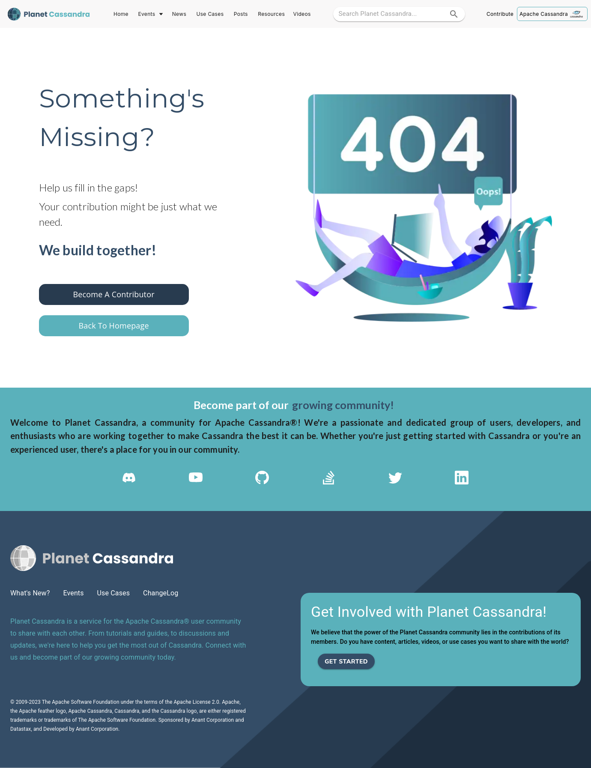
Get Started (346, 661)
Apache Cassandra (552, 14)
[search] (454, 14)
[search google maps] (391, 14)
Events (149, 14)
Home (120, 14)
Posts (240, 14)
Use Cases (210, 14)
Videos (302, 14)
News (179, 14)
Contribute (500, 14)
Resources (271, 14)
